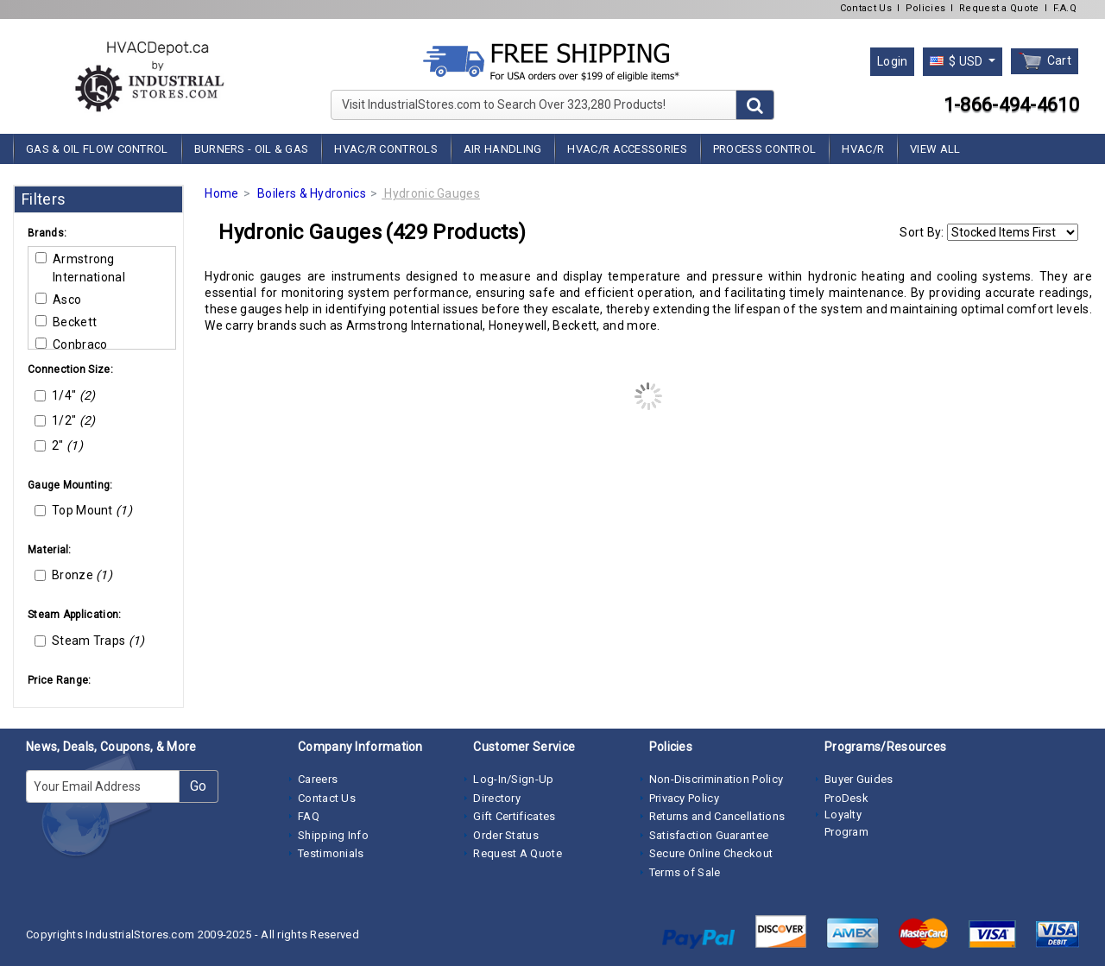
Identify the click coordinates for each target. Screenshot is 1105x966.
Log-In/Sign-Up (513, 779)
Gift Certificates (514, 816)
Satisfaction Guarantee (709, 835)
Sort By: (922, 232)
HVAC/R (863, 148)
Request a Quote (999, 8)
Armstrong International (80, 268)
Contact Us (866, 8)
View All (935, 148)
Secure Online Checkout (711, 853)
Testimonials (331, 853)
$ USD (958, 61)
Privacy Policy (684, 798)
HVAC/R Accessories (626, 148)
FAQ (308, 816)
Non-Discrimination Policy (716, 779)
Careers (318, 779)
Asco (58, 299)
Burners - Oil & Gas (251, 148)
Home (221, 193)
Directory (497, 798)
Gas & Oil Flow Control (97, 148)
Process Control (765, 148)
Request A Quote (517, 853)
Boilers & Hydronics (311, 193)
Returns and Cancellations (717, 816)
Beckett (66, 322)
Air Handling (503, 148)
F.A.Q (1065, 8)
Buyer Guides (858, 779)
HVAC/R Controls (386, 148)
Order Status (506, 835)
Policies (925, 8)
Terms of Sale (685, 872)
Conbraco (71, 344)
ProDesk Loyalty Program (846, 815)
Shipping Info (333, 835)
